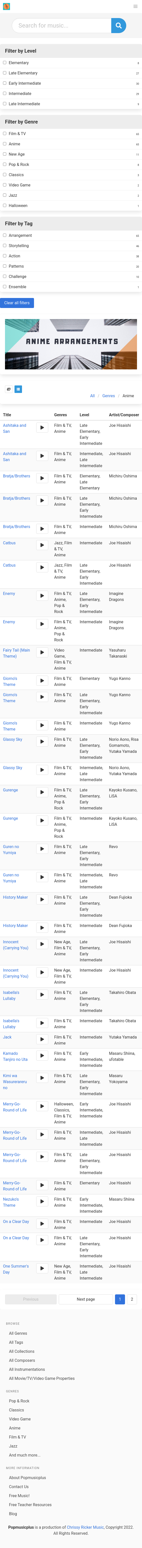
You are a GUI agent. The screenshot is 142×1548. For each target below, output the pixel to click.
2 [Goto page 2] (132, 1299)
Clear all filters (17, 302)
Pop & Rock (19, 1401)
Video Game (20, 1419)
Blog (13, 1513)
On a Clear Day (16, 1221)
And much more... (24, 1455)
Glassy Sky (12, 739)
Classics (16, 1410)
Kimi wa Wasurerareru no (15, 1081)
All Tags (16, 1342)
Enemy (9, 593)
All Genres (18, 1333)
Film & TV (17, 1437)
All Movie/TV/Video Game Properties (42, 1378)
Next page (86, 1299)
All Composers (22, 1360)
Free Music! (19, 1495)
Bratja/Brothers (16, 476)
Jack (7, 1037)
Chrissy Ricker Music (85, 1527)
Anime (14, 1428)
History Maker (15, 897)
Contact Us (19, 1486)
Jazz (13, 1446)
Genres (108, 395)
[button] (135, 6)
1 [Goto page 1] (120, 1299)
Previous (31, 1299)
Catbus (9, 543)
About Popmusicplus (27, 1477)
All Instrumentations (27, 1369)
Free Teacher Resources (30, 1504)
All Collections (21, 1351)
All (92, 395)
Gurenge (10, 790)
